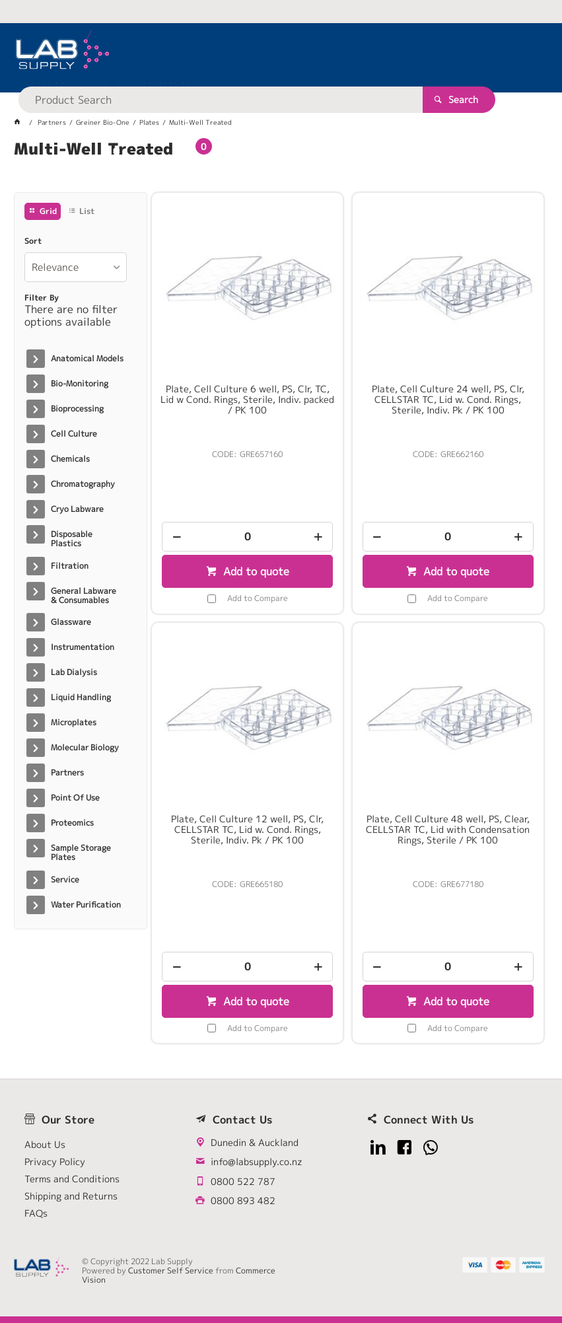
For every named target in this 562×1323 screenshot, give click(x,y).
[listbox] (75, 267)
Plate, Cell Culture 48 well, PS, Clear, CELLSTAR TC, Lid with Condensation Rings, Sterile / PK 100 (448, 829)
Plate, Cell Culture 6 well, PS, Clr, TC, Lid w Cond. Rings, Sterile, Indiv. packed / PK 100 (247, 399)
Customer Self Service (170, 1270)
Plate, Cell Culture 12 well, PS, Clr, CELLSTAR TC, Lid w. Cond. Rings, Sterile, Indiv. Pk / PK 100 (247, 829)
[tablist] (280, 165)
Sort (33, 241)
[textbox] (257, 53)
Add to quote (254, 571)
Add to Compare (257, 598)
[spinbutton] (247, 536)
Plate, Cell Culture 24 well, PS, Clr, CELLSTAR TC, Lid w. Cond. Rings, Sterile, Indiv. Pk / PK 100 (448, 399)
